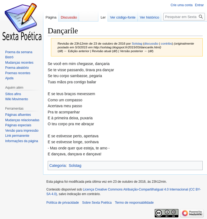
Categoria (57, 165)
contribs (166, 43)
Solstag (75, 165)
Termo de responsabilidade (134, 202)
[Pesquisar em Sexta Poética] (184, 16)
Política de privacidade (62, 202)
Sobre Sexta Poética (97, 202)
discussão (151, 43)
